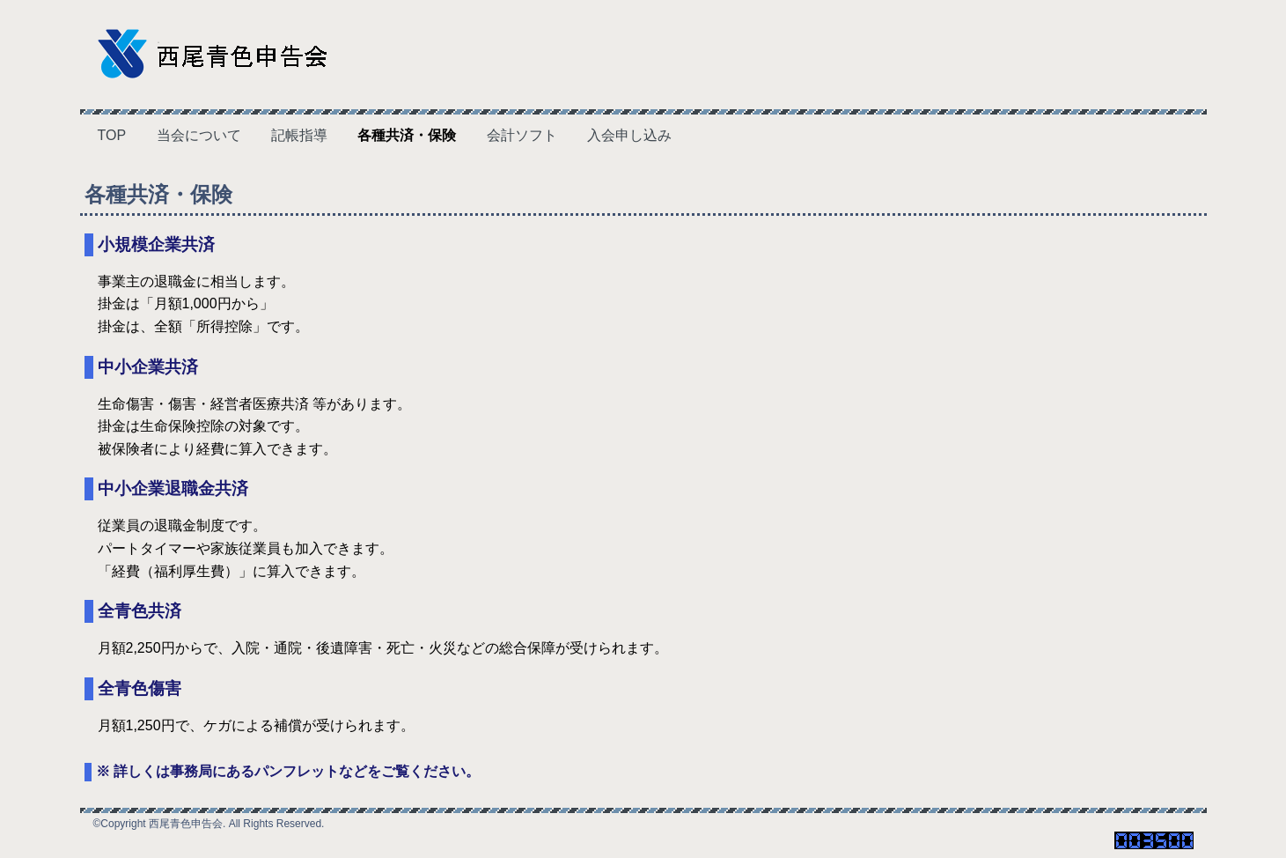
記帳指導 (299, 135)
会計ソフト (522, 135)
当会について (199, 135)
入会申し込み (629, 135)
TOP (112, 135)
